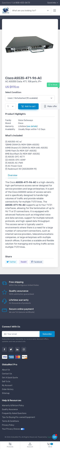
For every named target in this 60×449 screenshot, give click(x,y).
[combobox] (29, 10)
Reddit (24, 262)
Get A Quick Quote (10, 377)
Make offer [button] (50, 106)
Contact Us (7, 374)
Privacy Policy (8, 425)
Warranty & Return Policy (13, 405)
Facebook (36, 262)
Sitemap (6, 393)
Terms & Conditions (10, 421)
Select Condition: (13, 92)
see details (32, 126)
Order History (7, 389)
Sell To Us (6, 381)
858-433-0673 (23, 3)
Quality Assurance (10, 409)
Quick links (51, 3)
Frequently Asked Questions (14, 413)
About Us (6, 370)
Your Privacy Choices (13, 429)
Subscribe (47, 334)
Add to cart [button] (28, 106)
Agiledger (51, 437)
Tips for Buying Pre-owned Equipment (18, 417)
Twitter (11, 262)
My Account (7, 385)
